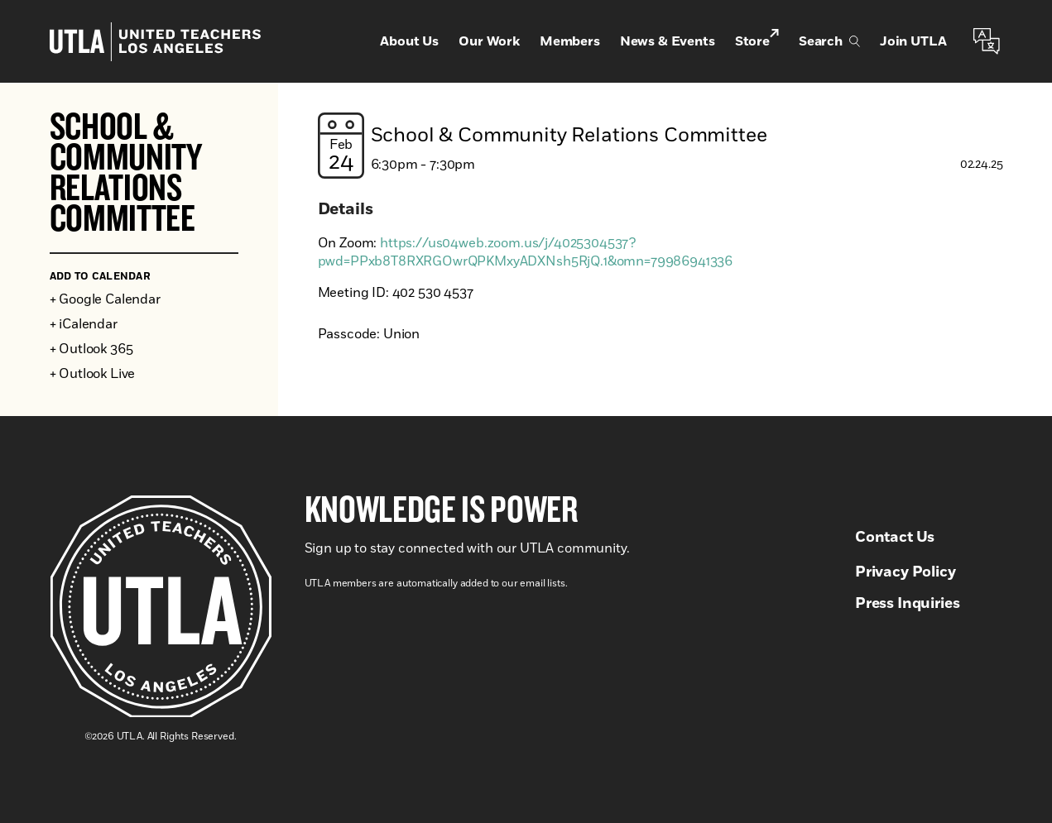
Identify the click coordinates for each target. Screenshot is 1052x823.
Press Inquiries (907, 604)
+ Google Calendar (105, 299)
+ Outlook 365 (91, 349)
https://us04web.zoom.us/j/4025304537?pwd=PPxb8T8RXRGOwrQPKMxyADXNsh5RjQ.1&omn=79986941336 (525, 252)
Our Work (489, 41)
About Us (409, 41)
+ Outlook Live (93, 374)
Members (570, 41)
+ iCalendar (84, 324)
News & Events (667, 41)
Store (757, 40)
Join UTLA (913, 41)
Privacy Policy (905, 572)
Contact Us (894, 538)
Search (829, 41)
